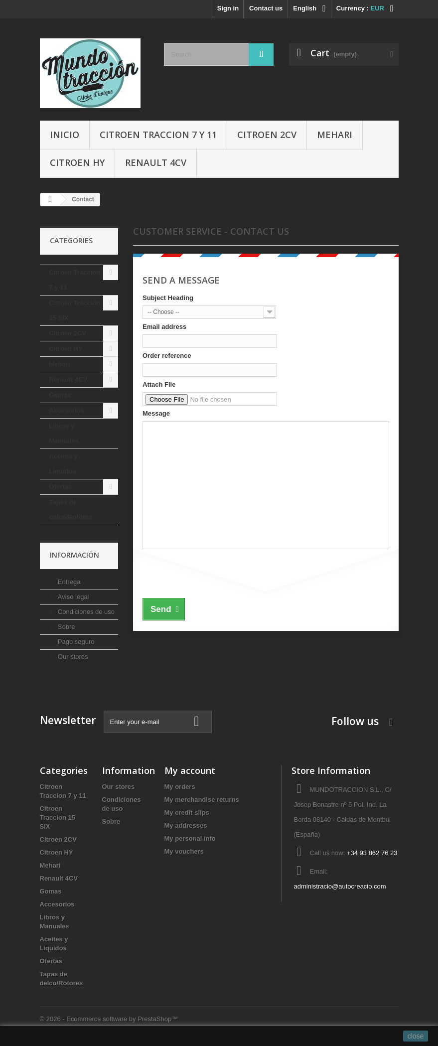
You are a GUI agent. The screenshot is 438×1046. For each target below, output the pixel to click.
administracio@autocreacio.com (339, 886)
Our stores (72, 656)
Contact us (266, 8)
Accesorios (66, 410)
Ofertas (60, 486)
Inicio (64, 135)
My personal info (190, 838)
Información (74, 555)
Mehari (334, 135)
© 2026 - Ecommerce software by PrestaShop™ (109, 1019)
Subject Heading (168, 297)
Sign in (228, 8)
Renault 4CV (155, 162)
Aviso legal (72, 596)
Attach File (159, 384)
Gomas (60, 395)
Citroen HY (77, 162)
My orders (179, 786)
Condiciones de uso (85, 611)
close (416, 1036)
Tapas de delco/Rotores (71, 509)
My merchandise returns (201, 799)
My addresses (185, 825)
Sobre (65, 626)
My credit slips (186, 812)
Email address (164, 326)
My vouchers (184, 851)
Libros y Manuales (64, 433)
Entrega (68, 582)
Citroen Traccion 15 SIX (75, 310)
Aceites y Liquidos (63, 463)
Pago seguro (75, 641)
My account (189, 770)
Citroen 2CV (266, 135)
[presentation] (218, 572)
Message (156, 413)
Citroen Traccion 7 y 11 (158, 135)
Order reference (167, 355)
